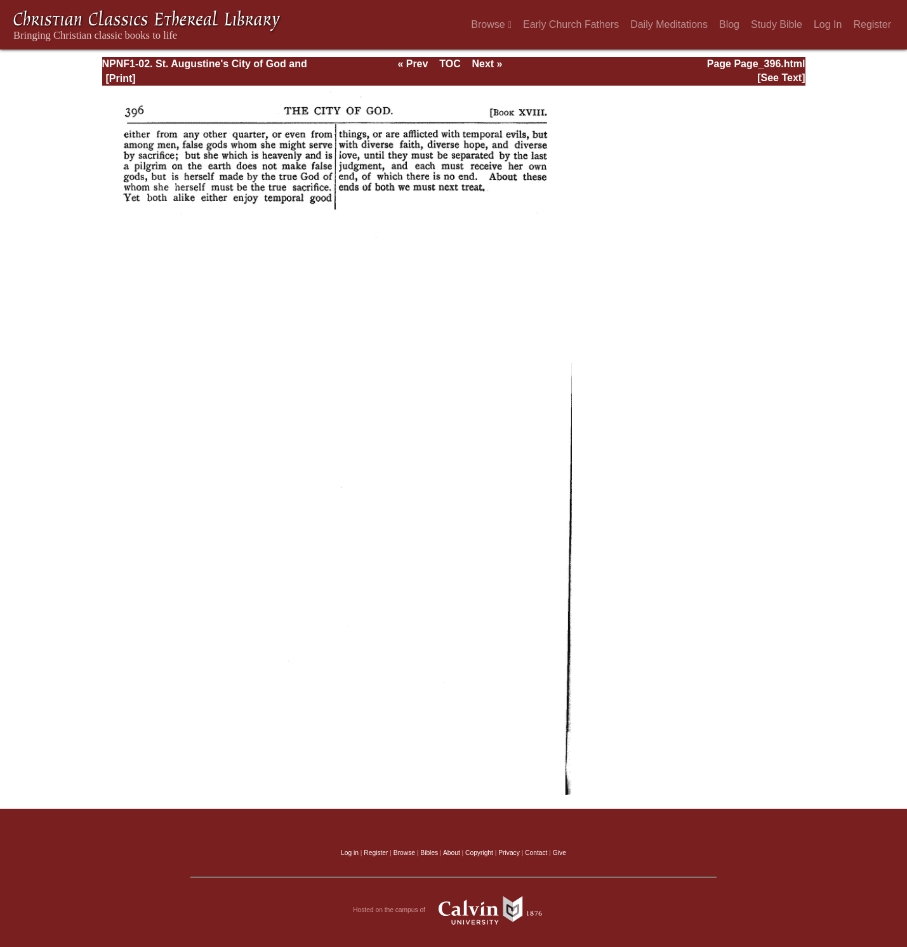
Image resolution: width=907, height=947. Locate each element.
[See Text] (781, 77)
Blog (729, 24)
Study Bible (776, 24)
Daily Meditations (669, 24)
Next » (487, 63)
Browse (491, 24)
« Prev (412, 63)
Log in (350, 852)
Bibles (429, 852)
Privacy (509, 852)
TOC (449, 63)
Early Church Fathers (571, 24)
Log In (828, 24)
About (451, 852)
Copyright (479, 852)
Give (559, 852)
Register (872, 24)
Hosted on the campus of (453, 910)
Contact (536, 852)
